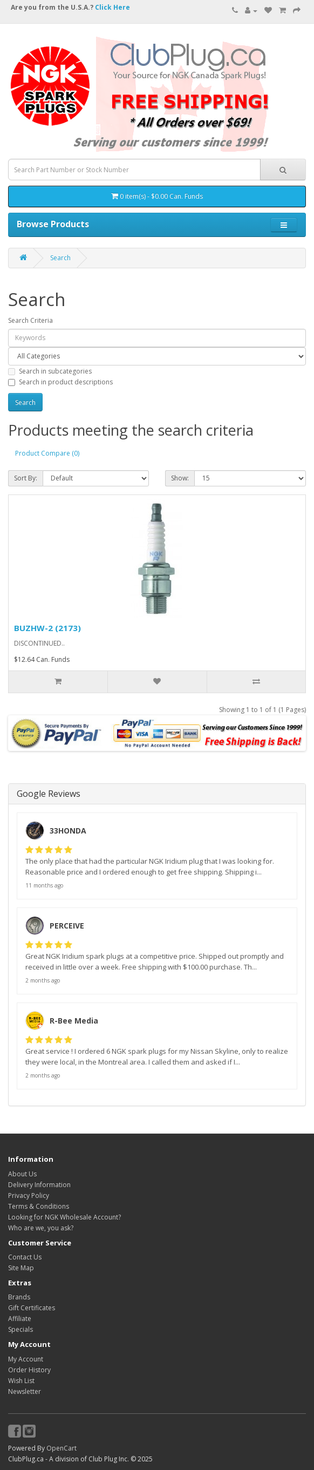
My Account (25, 1359)
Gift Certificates (31, 1307)
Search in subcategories (50, 371)
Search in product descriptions (60, 382)
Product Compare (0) (47, 453)
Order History (29, 1369)
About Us (22, 1173)
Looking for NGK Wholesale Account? (64, 1217)
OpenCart (61, 1448)
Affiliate (19, 1318)
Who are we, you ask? (40, 1227)
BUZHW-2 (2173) (47, 627)
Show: (180, 478)
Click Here (112, 7)
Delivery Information (39, 1184)
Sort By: (25, 478)
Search (60, 257)
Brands (19, 1297)
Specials (20, 1329)
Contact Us (25, 1257)
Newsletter (24, 1391)
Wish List (21, 1380)
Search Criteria (30, 320)
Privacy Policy (28, 1195)
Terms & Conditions (38, 1206)
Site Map (21, 1267)
